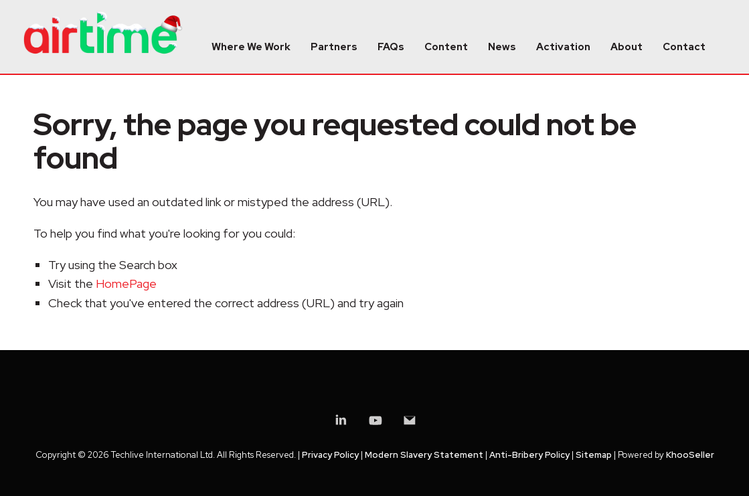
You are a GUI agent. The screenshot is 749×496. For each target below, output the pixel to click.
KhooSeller (690, 455)
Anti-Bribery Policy (529, 455)
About (626, 47)
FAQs (391, 47)
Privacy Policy (330, 455)
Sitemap (594, 455)
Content (446, 47)
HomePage (126, 283)
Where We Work (251, 47)
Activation (563, 47)
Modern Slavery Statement (424, 455)
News (502, 47)
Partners (334, 47)
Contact (684, 47)
